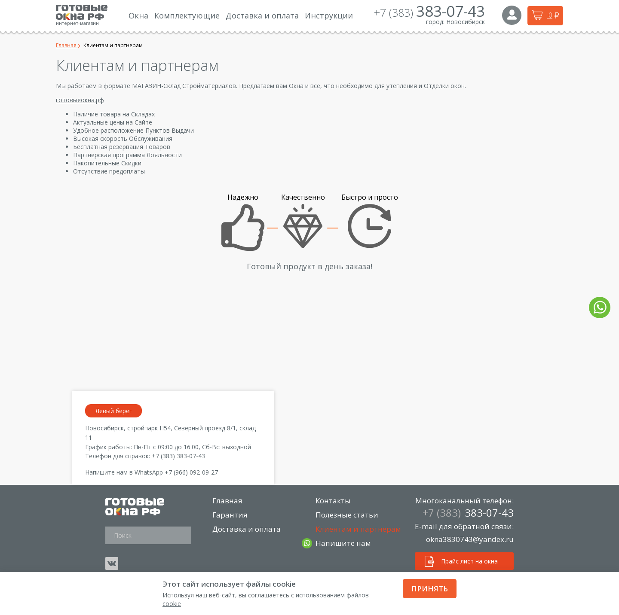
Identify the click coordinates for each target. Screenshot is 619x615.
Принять (429, 589)
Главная (228, 500)
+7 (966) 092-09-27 (191, 472)
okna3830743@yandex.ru (470, 539)
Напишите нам (343, 543)
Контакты (333, 500)
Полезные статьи (347, 515)
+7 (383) (429, 12)
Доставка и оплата (247, 529)
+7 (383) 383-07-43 (178, 456)
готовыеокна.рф (80, 100)
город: (435, 22)
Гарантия (230, 515)
